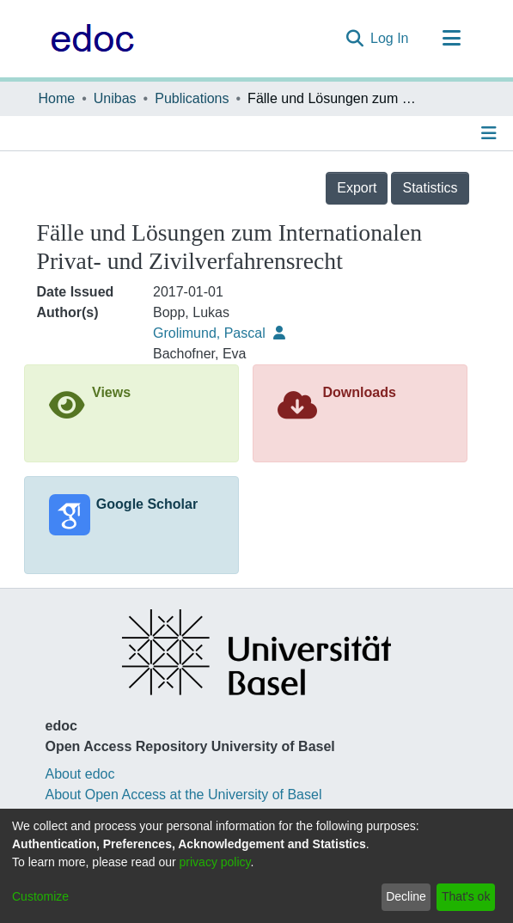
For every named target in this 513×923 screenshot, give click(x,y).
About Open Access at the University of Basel (184, 794)
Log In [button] (390, 38)
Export (356, 187)
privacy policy (215, 862)
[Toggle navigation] (452, 38)
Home (57, 98)
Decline (406, 896)
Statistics (429, 187)
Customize (40, 896)
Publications (192, 98)
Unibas (115, 98)
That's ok (466, 896)
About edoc (80, 774)
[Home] (88, 38)
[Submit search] (354, 38)
